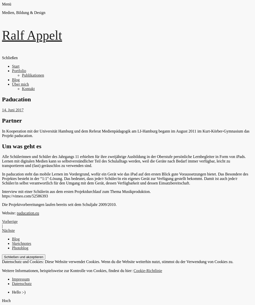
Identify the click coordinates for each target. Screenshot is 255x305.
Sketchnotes (21, 243)
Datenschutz (22, 284)
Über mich (20, 84)
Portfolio (19, 71)
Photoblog (20, 248)
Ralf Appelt (32, 35)
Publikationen (33, 75)
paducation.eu (28, 213)
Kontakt (28, 89)
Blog (16, 80)
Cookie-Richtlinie (147, 271)
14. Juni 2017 (13, 110)
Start (15, 66)
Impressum (21, 279)
